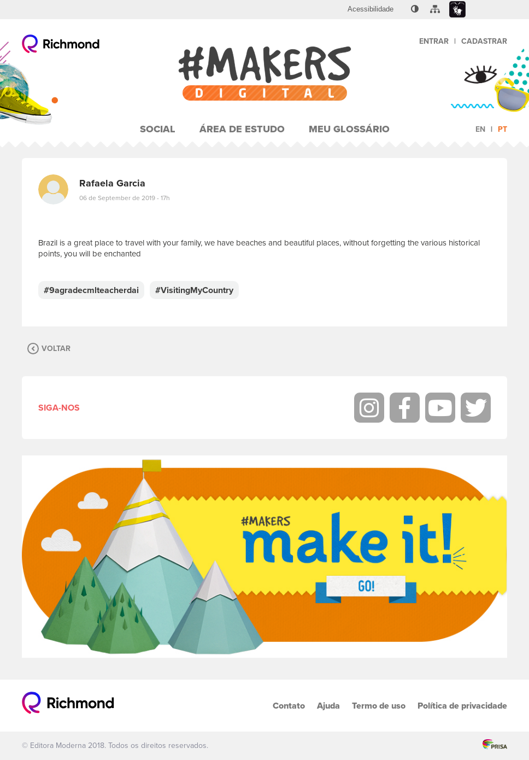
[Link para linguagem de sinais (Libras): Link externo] (457, 9)
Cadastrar (484, 41)
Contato (289, 705)
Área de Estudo (242, 129)
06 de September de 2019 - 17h (124, 198)
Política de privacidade (462, 705)
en (480, 129)
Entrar (434, 41)
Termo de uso (378, 705)
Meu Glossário (349, 129)
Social (157, 129)
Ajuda (328, 705)
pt (502, 129)
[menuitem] (370, 9)
